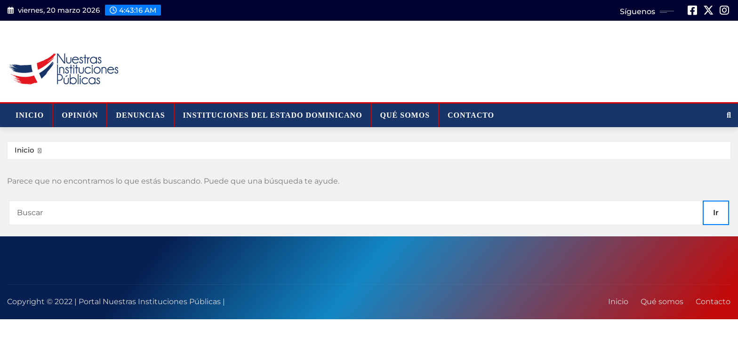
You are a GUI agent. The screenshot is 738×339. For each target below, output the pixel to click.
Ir (716, 212)
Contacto (471, 115)
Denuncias (140, 115)
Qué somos (405, 115)
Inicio (30, 115)
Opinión (80, 115)
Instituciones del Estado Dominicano (272, 115)
